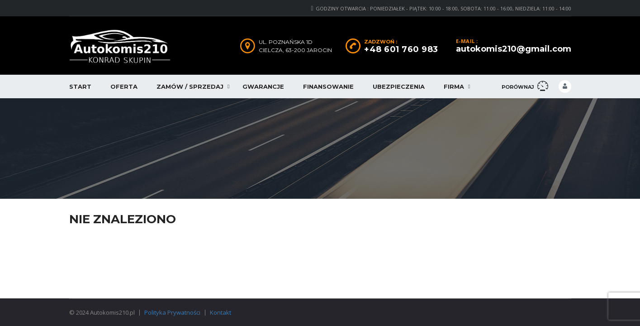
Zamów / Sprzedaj (189, 86)
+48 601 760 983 (401, 49)
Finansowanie (328, 86)
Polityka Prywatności (172, 312)
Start (80, 86)
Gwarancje (263, 86)
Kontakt (220, 312)
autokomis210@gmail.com (513, 49)
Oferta (123, 86)
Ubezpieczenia (399, 86)
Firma (454, 86)
